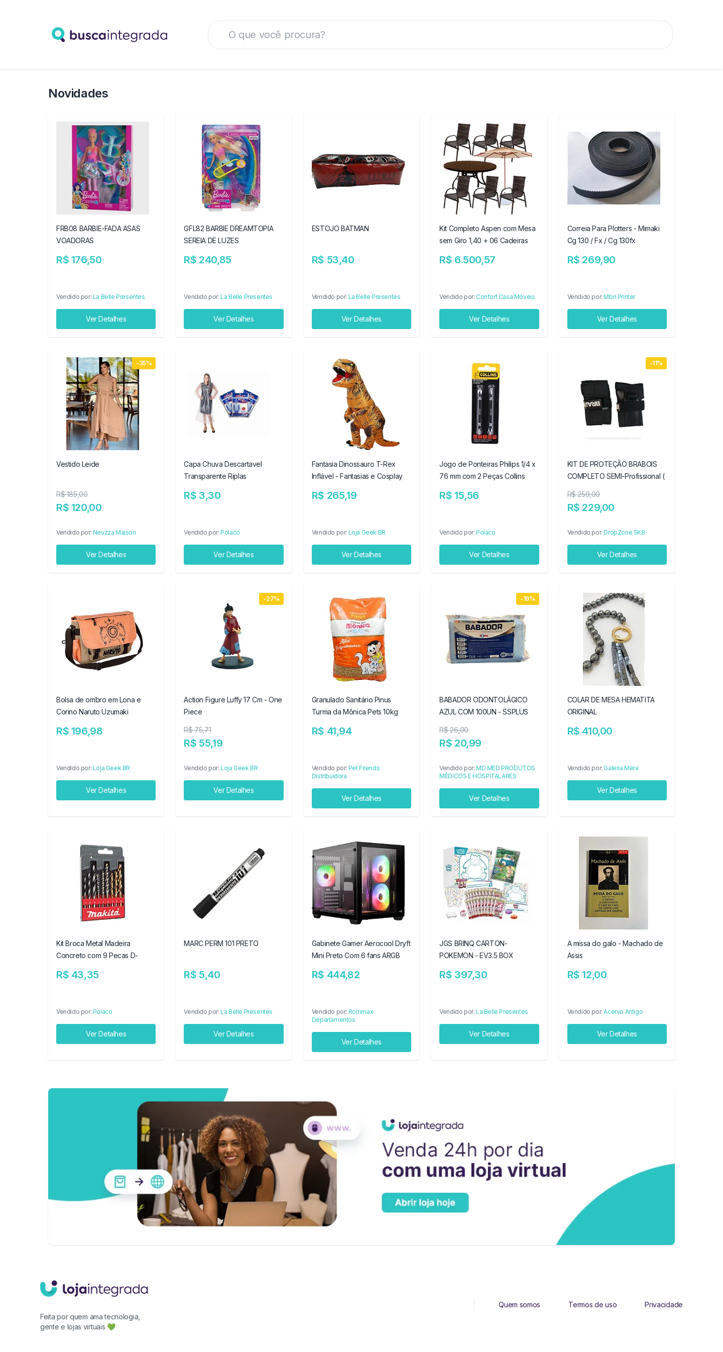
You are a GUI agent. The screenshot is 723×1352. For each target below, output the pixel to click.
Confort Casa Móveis (505, 296)
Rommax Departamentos (342, 1015)
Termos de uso (592, 1304)
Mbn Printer (619, 296)
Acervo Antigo (623, 1011)
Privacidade (664, 1304)
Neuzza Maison (114, 532)
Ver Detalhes (106, 319)
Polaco (230, 532)
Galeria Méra (621, 768)
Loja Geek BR (367, 532)
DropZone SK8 (624, 532)
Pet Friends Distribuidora (346, 772)
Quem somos (519, 1304)
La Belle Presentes (119, 296)
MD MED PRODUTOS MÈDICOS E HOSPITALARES (487, 772)
